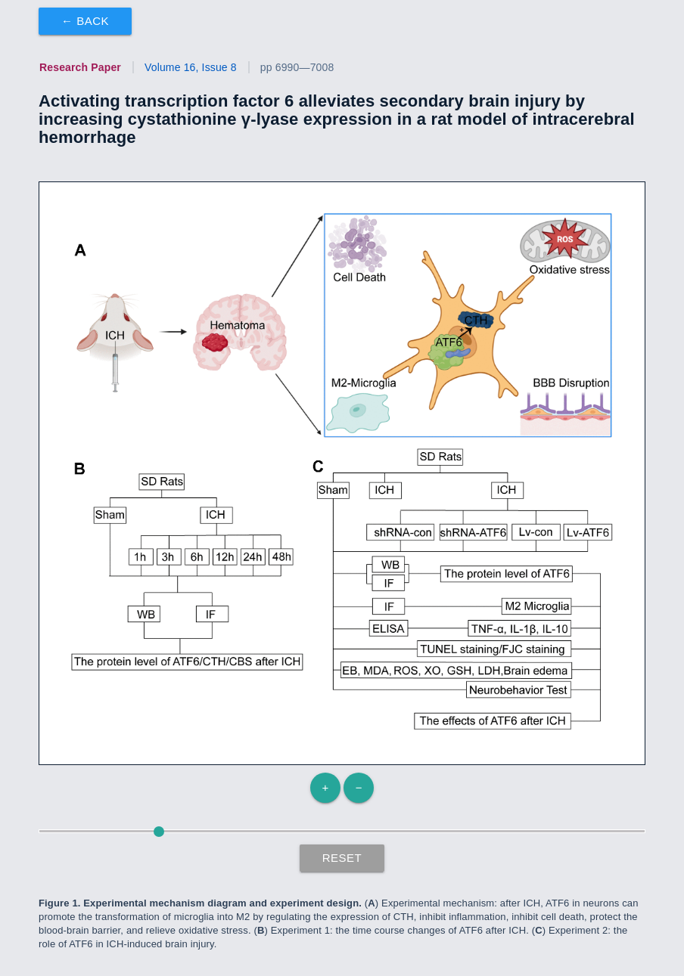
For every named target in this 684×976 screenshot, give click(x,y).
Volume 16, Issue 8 (191, 67)
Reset (342, 857)
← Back (85, 20)
